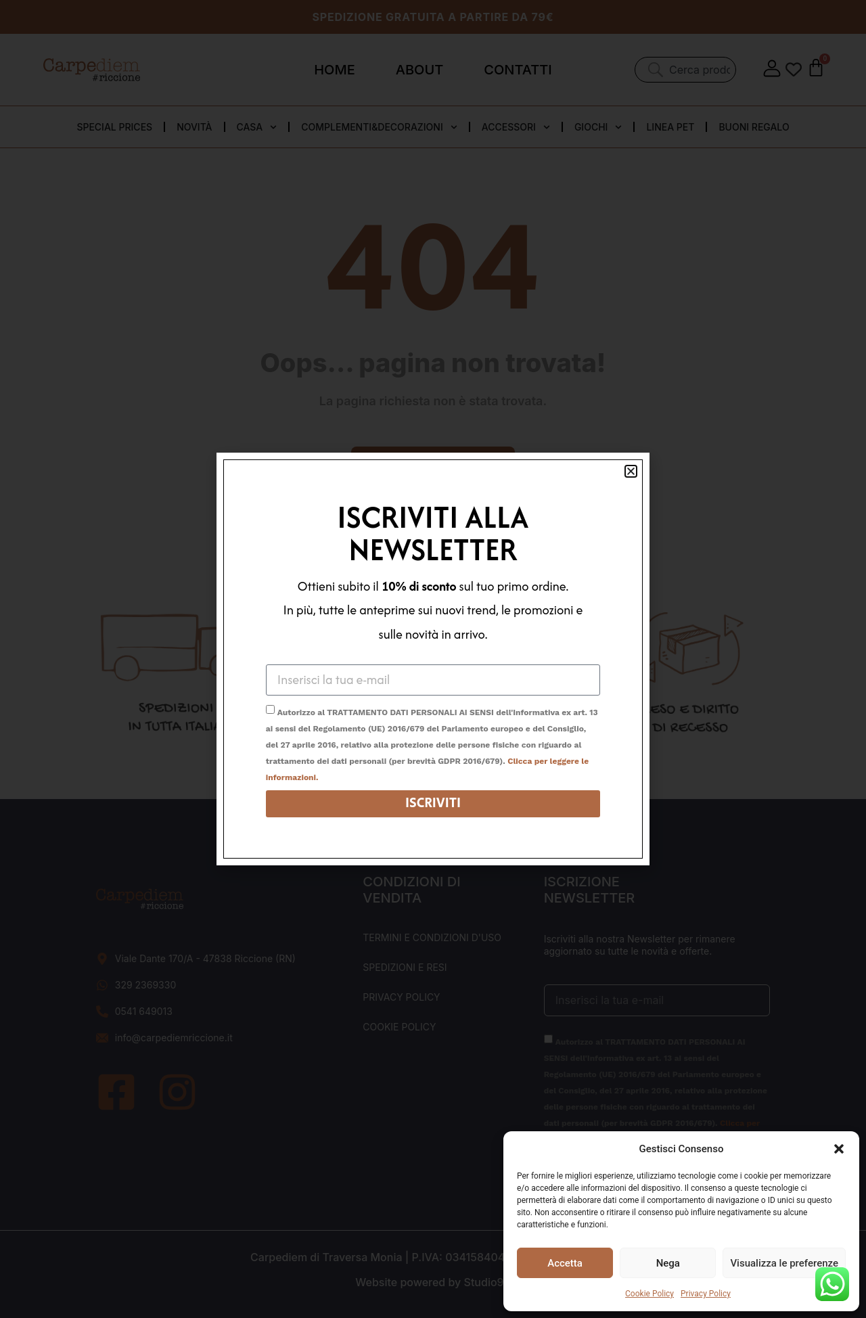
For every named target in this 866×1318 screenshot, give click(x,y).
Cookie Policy (649, 1293)
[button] (839, 1149)
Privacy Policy (706, 1293)
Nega (668, 1263)
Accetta (565, 1263)
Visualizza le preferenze (784, 1263)
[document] (433, 659)
